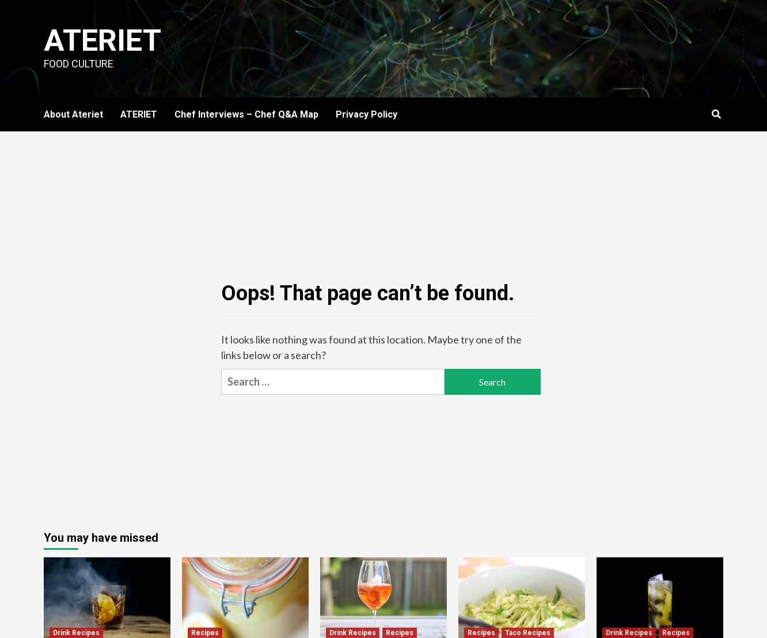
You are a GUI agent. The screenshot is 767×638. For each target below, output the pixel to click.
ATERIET (138, 114)
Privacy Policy (366, 114)
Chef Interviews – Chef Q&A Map (246, 114)
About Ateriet (73, 114)
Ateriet (102, 40)
